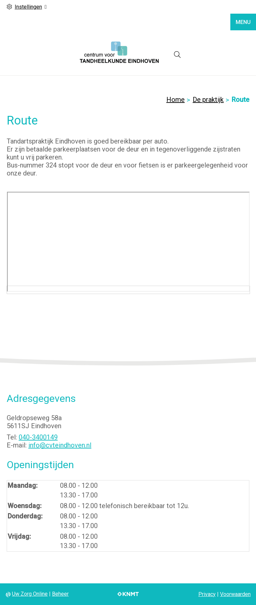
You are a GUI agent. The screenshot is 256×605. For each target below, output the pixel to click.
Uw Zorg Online (30, 594)
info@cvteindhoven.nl (59, 445)
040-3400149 (38, 437)
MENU (243, 22)
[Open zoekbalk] (177, 54)
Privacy (207, 594)
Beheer (60, 594)
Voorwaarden (235, 594)
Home (175, 100)
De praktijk (208, 100)
